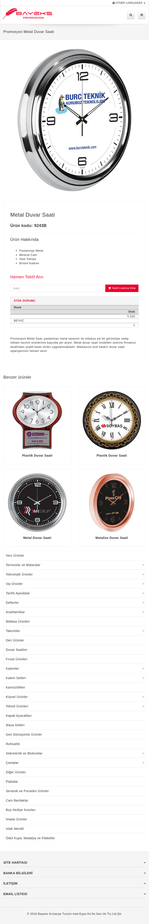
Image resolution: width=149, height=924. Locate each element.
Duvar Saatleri (16, 650)
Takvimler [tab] (75, 631)
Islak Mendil (15, 828)
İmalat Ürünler (16, 819)
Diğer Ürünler (16, 772)
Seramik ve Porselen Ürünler (27, 791)
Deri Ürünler (15, 640)
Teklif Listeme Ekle (122, 288)
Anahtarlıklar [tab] (75, 612)
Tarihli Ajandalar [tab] (75, 593)
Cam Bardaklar (17, 800)
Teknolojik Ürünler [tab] (75, 574)
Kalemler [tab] (75, 668)
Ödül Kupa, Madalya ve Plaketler (30, 838)
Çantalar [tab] (75, 763)
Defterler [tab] (75, 602)
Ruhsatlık (13, 744)
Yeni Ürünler (15, 555)
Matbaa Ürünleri (18, 621)
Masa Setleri (15, 725)
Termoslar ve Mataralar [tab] (75, 565)
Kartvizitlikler (15, 687)
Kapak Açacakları (19, 715)
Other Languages (128, 2)
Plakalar (12, 781)
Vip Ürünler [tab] (75, 584)
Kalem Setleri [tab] (75, 678)
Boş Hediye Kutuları (21, 810)
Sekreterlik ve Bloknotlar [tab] (75, 753)
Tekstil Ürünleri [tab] (75, 706)
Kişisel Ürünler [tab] (75, 697)
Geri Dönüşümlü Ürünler (24, 734)
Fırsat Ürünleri (16, 659)
